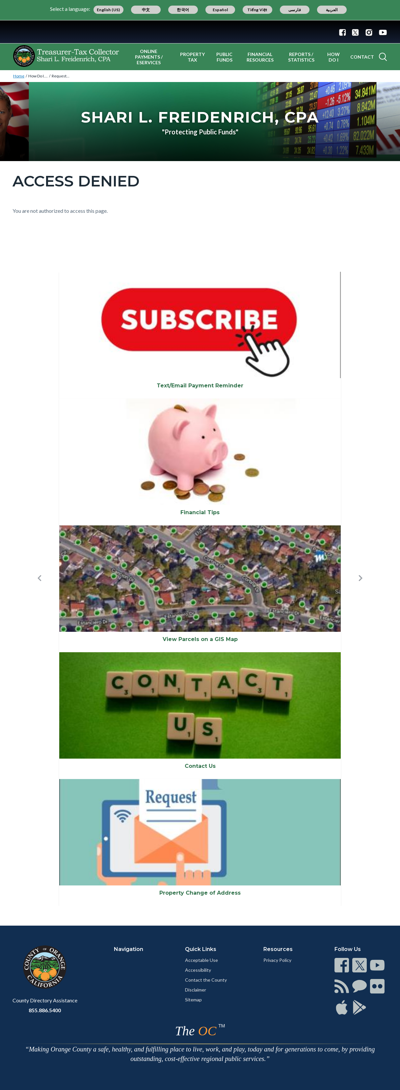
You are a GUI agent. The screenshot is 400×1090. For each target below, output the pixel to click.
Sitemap (193, 999)
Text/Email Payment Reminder (200, 385)
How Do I (333, 57)
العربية (332, 9)
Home (18, 75)
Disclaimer (195, 989)
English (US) (108, 9)
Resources (278, 949)
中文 (146, 9)
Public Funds (224, 57)
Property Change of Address (200, 893)
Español (220, 9)
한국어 (183, 9)
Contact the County (206, 980)
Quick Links (200, 949)
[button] (39, 589)
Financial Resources (260, 57)
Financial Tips (200, 512)
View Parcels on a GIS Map (200, 639)
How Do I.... (38, 75)
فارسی (294, 9)
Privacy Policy (277, 960)
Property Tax (192, 57)
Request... (60, 75)
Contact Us (200, 766)
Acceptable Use (201, 960)
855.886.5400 (45, 1010)
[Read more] (200, 32)
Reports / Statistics (301, 57)
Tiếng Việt (257, 9)
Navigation (128, 949)
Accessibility (198, 970)
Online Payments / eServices (149, 56)
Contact (362, 57)
